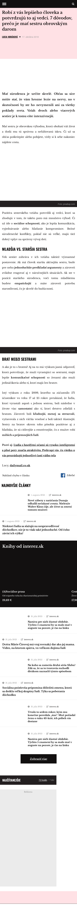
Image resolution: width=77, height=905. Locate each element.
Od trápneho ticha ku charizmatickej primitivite (25, 597)
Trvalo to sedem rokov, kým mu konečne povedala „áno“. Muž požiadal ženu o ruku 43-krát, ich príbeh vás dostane (51, 718)
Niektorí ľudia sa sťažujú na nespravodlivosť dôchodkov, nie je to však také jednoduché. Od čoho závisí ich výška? (36, 531)
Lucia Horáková (10, 38)
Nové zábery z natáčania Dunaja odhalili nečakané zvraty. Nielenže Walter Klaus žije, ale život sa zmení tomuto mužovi (50, 506)
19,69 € (7, 601)
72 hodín (43, 781)
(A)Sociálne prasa (13, 592)
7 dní (51, 781)
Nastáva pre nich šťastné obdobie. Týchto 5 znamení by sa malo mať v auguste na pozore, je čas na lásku (50, 626)
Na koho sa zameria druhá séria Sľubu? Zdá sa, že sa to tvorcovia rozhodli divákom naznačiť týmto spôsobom (51, 669)
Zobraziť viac (38, 760)
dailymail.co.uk (20, 466)
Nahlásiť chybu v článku (15, 476)
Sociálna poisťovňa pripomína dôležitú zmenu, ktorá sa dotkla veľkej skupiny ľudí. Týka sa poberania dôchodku (37, 692)
